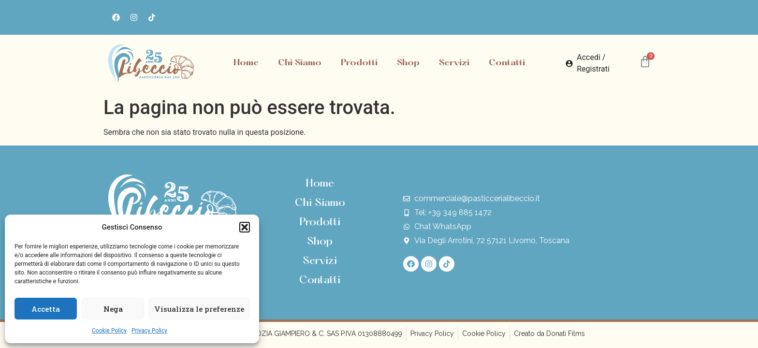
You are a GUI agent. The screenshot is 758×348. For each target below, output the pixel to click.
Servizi (454, 63)
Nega (113, 309)
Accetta (45, 309)
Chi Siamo (299, 63)
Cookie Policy (109, 330)
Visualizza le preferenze (199, 309)
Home (246, 63)
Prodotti (359, 63)
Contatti (507, 63)
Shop (408, 63)
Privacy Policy (149, 330)
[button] (244, 227)
